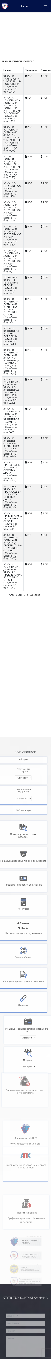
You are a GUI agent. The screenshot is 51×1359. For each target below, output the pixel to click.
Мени (24, 6)
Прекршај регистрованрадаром (15, 835)
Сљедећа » (36, 595)
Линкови (15, 1005)
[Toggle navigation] (45, 6)
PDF (29, 76)
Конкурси (15, 909)
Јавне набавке (15, 957)
